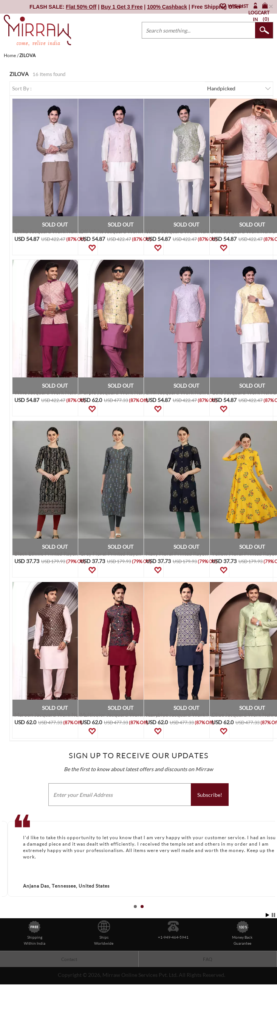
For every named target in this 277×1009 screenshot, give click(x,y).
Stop (273, 915)
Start (267, 915)
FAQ (207, 959)
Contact (69, 959)
